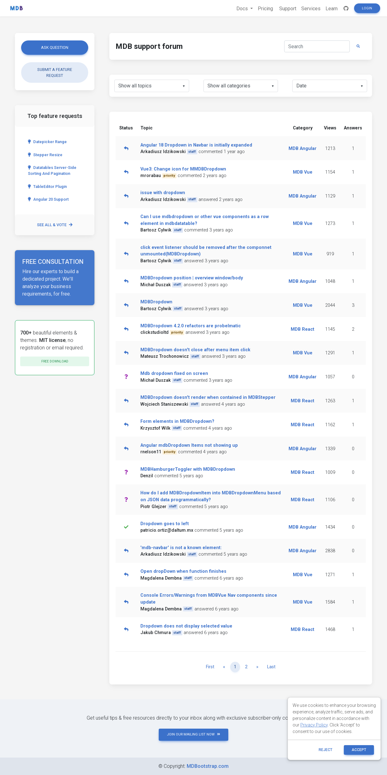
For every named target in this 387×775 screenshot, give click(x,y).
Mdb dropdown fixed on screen (174, 373)
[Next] (257, 667)
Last (271, 667)
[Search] (317, 46)
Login (367, 8)
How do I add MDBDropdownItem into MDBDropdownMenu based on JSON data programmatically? (210, 496)
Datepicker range (47, 141)
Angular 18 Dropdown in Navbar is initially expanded (196, 145)
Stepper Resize (45, 154)
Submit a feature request (54, 72)
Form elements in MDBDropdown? (177, 421)
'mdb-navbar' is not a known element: (181, 547)
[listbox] (151, 86)
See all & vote (54, 224)
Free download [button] (54, 361)
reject (325, 750)
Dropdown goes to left (164, 523)
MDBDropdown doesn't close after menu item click (195, 349)
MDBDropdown (156, 302)
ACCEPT (359, 750)
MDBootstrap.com (208, 766)
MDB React (302, 329)
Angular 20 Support (48, 199)
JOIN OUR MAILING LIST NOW (193, 734)
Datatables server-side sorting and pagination (52, 170)
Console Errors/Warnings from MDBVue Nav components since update (208, 599)
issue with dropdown (162, 192)
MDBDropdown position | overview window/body (191, 278)
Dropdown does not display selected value (186, 626)
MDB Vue (302, 172)
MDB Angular (302, 148)
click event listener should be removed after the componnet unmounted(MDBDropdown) (205, 251)
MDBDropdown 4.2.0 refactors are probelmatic (190, 326)
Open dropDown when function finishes (183, 571)
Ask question (54, 47)
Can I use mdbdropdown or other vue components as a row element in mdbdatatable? (204, 220)
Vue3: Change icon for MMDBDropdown (183, 169)
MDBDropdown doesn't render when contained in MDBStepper (207, 397)
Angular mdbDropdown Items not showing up (189, 445)
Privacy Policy (314, 724)
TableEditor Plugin (47, 186)
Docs (242, 9)
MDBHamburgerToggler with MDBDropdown (187, 469)
